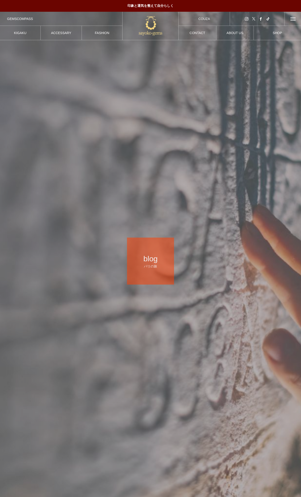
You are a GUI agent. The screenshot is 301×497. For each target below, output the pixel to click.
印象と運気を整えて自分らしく (150, 6)
